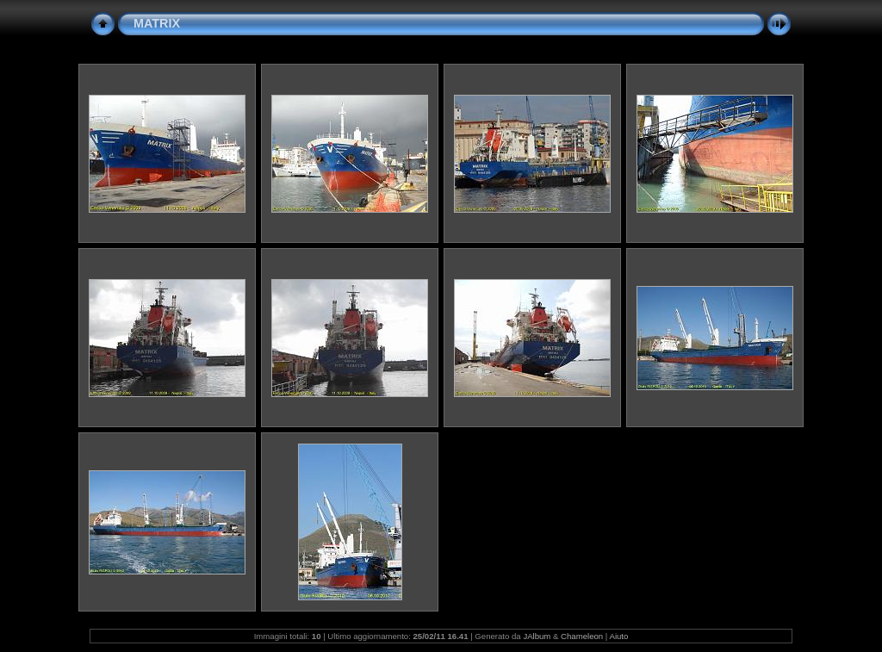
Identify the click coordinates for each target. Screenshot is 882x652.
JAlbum (536, 636)
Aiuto (618, 636)
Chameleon (582, 636)
